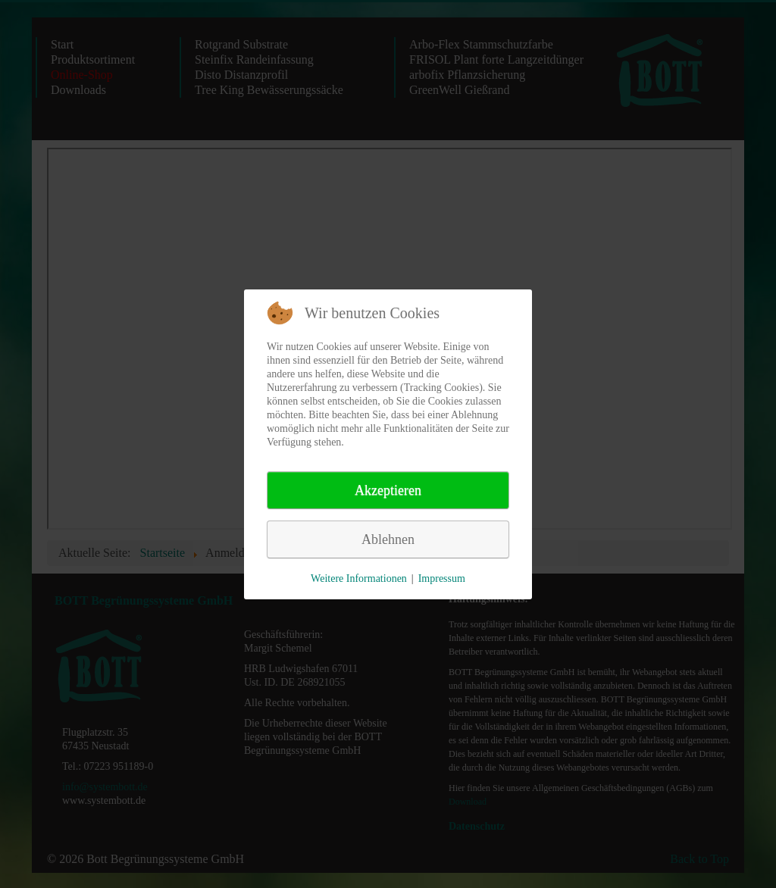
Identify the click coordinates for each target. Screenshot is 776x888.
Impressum (441, 578)
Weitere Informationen (359, 578)
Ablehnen (388, 539)
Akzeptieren (388, 490)
